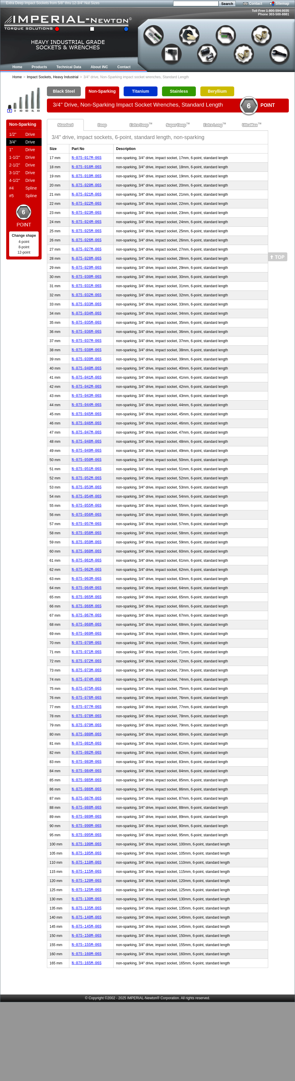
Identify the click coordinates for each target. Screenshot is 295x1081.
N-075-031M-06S (86, 298)
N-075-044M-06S (86, 429)
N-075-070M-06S (86, 690)
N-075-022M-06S (86, 208)
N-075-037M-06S (86, 359)
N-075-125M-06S (86, 961)
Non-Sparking (102, 91)
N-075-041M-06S (86, 399)
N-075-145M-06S (86, 1001)
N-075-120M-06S (86, 951)
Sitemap (282, 3)
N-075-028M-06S (86, 268)
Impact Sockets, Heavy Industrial (52, 77)
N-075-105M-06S (86, 921)
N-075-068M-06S (86, 670)
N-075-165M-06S (86, 1041)
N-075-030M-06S (86, 288)
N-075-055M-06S (86, 539)
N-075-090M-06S (86, 891)
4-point (24, 242)
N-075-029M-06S (86, 278)
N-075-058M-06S (86, 569)
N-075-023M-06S (86, 218)
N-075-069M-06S (86, 680)
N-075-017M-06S (86, 158)
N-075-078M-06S (86, 770)
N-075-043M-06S (86, 419)
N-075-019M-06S (86, 178)
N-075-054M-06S (86, 529)
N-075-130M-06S (86, 971)
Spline (23, 188)
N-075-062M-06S (86, 610)
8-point (24, 247)
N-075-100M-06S (86, 911)
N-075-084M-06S (86, 830)
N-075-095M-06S (86, 901)
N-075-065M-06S (86, 640)
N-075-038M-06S (86, 369)
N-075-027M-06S (86, 258)
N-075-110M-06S (86, 931)
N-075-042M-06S (86, 409)
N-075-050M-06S (86, 489)
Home (17, 77)
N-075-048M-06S (86, 469)
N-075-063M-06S (86, 620)
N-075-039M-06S (86, 379)
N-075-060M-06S (86, 589)
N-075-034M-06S (86, 329)
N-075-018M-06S (86, 168)
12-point (23, 252)
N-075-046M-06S (86, 449)
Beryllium (217, 91)
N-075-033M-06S (86, 318)
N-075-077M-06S (86, 760)
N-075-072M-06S (86, 710)
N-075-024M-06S (86, 228)
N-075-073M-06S (86, 720)
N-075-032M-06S (86, 308)
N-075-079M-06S (86, 780)
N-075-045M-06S (86, 439)
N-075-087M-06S (86, 860)
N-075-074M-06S (86, 730)
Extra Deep (139, 125)
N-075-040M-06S (86, 389)
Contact (255, 3)
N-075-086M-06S (86, 850)
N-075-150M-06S (86, 1011)
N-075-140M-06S (86, 991)
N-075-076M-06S (86, 750)
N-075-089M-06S (86, 881)
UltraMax (249, 125)
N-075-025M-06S (86, 238)
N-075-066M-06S (86, 650)
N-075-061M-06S (86, 599)
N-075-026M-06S (86, 248)
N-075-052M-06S (86, 509)
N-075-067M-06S (86, 660)
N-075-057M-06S (86, 559)
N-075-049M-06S (86, 479)
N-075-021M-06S (86, 198)
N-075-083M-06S (86, 820)
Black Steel (64, 91)
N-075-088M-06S (86, 870)
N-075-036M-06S (86, 349)
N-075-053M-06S (86, 519)
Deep (102, 125)
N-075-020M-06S (86, 188)
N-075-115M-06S (86, 941)
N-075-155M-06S (86, 1021)
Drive (22, 134)
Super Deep (176, 125)
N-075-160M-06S (86, 1031)
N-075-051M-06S (86, 499)
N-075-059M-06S (86, 579)
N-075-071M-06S (86, 700)
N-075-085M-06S (86, 840)
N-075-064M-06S (86, 630)
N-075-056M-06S (86, 549)
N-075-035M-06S (86, 339)
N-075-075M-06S (86, 740)
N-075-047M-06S (86, 459)
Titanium (140, 91)
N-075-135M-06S (86, 981)
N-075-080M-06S (86, 790)
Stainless (179, 91)
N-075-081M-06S (86, 800)
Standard (65, 125)
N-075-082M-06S (86, 810)
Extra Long (212, 125)
